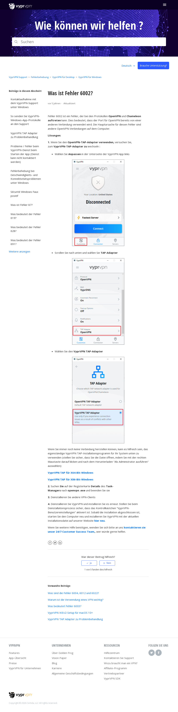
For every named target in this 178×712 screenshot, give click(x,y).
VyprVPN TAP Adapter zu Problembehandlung (24, 135)
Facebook (50, 543)
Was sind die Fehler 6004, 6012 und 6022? (73, 593)
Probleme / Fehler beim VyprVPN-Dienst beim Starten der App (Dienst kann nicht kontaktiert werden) (25, 154)
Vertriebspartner (114, 673)
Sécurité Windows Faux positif (24, 193)
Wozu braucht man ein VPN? (120, 663)
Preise (13, 663)
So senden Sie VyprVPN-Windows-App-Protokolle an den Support (26, 120)
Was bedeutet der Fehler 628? (26, 229)
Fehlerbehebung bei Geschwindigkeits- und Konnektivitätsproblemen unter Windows (26, 176)
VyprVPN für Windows (90, 77)
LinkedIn (60, 543)
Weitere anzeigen (19, 251)
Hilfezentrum (112, 653)
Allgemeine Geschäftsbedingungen (72, 673)
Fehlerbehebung (39, 77)
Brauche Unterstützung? (153, 65)
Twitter (55, 543)
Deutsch (127, 65)
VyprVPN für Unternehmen (25, 668)
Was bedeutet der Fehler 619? (26, 216)
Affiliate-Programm (115, 668)
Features (14, 653)
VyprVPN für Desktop (63, 77)
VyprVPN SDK (112, 678)
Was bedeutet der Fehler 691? (26, 242)
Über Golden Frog (62, 653)
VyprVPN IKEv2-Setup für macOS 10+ (70, 612)
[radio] (89, 563)
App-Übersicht (17, 658)
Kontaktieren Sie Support (119, 658)
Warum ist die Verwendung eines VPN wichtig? (75, 599)
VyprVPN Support (18, 77)
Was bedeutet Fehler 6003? (64, 606)
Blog (54, 663)
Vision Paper (59, 658)
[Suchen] (89, 41)
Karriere (57, 668)
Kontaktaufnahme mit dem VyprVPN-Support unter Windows (24, 103)
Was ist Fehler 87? (22, 205)
